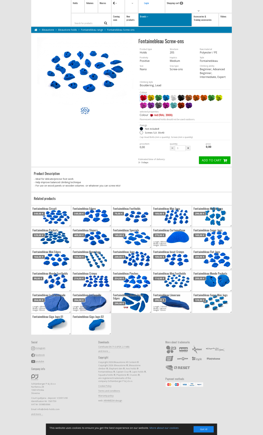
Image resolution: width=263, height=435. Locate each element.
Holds (75, 3)
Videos (223, 16)
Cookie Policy (104, 386)
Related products (45, 198)
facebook (40, 355)
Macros (103, 3)
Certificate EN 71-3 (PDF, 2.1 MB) (113, 346)
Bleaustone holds (67, 29)
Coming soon (116, 18)
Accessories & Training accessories (203, 18)
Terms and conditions (109, 390)
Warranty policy (106, 395)
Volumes (89, 3)
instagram (40, 348)
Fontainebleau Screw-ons (121, 29)
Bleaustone (48, 29)
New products (130, 18)
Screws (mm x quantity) (182, 137)
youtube (40, 361)
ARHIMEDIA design (113, 400)
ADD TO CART (215, 160)
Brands (165, 20)
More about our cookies (164, 428)
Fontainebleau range (92, 29)
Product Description (47, 173)
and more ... (37, 414)
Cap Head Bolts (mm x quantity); (155, 137)
